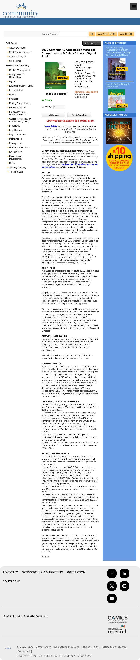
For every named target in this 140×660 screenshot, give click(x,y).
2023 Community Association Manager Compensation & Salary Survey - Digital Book (118, 51)
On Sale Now (15, 152)
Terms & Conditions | (114, 646)
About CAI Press (17, 48)
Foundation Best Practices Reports (18, 113)
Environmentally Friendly (21, 86)
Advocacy (10, 572)
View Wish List (106, 34)
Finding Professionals (19, 103)
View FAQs (50, 126)
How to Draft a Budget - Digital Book (118, 85)
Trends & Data (16, 172)
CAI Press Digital (17, 56)
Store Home (15, 61)
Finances (13, 99)
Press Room (76, 572)
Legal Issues (15, 130)
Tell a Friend (91, 43)
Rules (12, 163)
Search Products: (50, 34)
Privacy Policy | (91, 646)
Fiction (12, 94)
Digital (12, 81)
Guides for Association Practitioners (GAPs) (20, 120)
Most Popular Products (20, 52)
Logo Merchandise (18, 134)
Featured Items (16, 90)
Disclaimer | (24, 651)
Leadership (14, 126)
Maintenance (15, 139)
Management (15, 143)
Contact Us (12, 581)
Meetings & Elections (19, 147)
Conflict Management (19, 70)
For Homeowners (17, 107)
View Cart (126, 34)
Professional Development (15, 157)
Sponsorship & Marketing (42, 572)
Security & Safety (17, 167)
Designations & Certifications (16, 75)
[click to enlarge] (56, 93)
